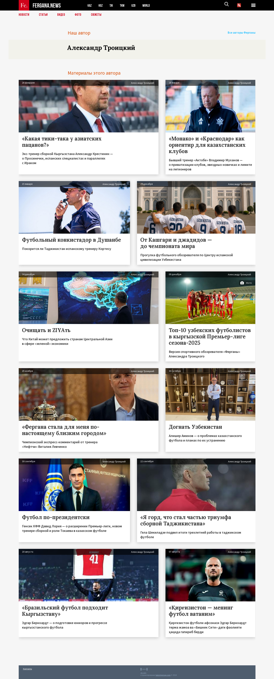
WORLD (149, 5)
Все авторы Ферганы (242, 32)
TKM (124, 5)
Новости (24, 15)
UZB (136, 5)
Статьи (44, 15)
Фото (79, 15)
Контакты (27, 668)
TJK (112, 5)
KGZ (101, 5)
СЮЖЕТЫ (98, 15)
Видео (62, 15)
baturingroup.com (163, 675)
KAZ (90, 5)
